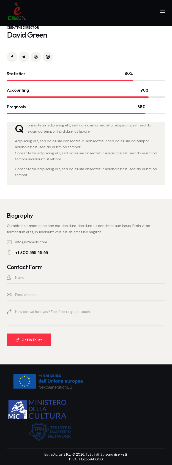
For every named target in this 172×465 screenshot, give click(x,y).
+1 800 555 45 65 (31, 252)
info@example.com (31, 242)
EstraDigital (53, 454)
